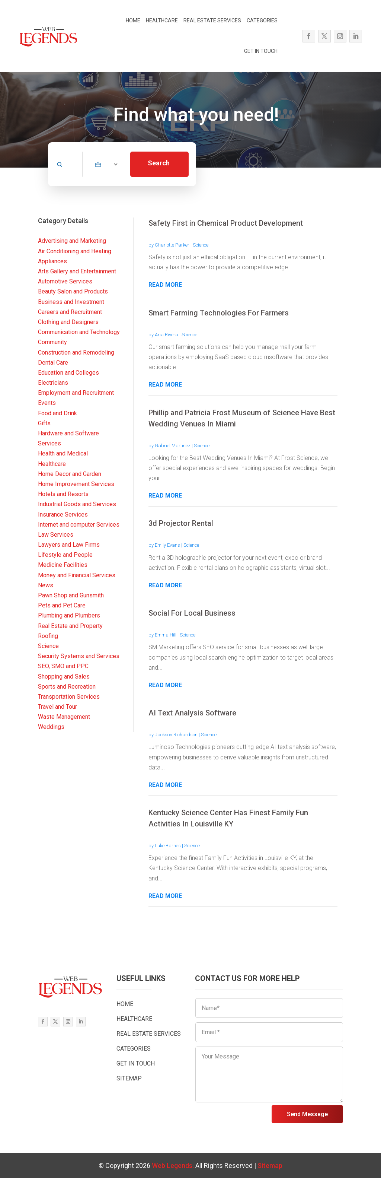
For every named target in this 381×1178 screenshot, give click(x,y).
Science (200, 245)
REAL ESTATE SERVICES (212, 20)
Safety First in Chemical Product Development (225, 223)
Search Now (159, 168)
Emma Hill (165, 635)
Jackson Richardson (176, 734)
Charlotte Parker (172, 245)
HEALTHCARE (162, 20)
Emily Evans (167, 545)
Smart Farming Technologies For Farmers (218, 312)
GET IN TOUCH (261, 51)
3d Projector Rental (180, 523)
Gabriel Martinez (172, 445)
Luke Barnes (168, 845)
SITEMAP (129, 1078)
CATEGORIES (262, 20)
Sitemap (269, 1165)
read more (165, 284)
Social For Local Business (192, 613)
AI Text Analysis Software (192, 712)
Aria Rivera (166, 334)
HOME (133, 20)
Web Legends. (173, 1165)
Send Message (307, 1114)
